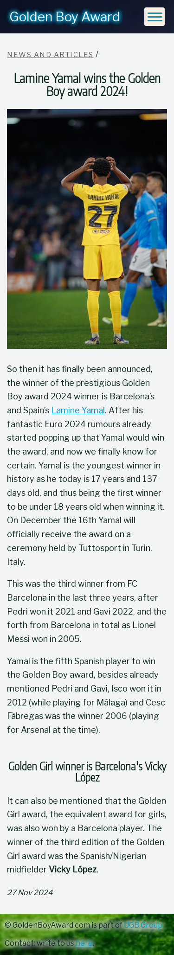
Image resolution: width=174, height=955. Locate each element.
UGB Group (143, 925)
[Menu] (154, 16)
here (84, 943)
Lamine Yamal (78, 410)
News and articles (50, 55)
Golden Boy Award (64, 17)
